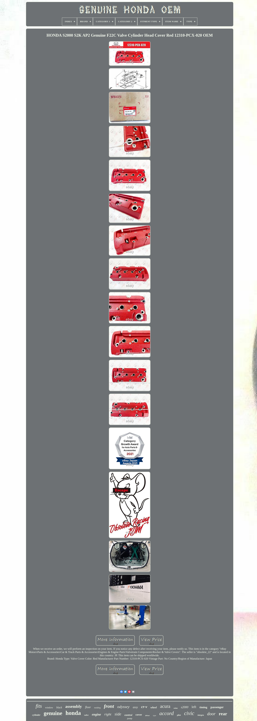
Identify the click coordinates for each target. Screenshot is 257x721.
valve (86, 715)
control (128, 715)
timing (203, 707)
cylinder (36, 715)
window (49, 707)
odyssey (123, 707)
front (109, 706)
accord (166, 713)
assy (135, 707)
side (118, 714)
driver (147, 715)
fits (39, 706)
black (59, 707)
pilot (179, 715)
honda (73, 713)
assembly (73, 706)
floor (88, 707)
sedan (176, 708)
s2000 (184, 707)
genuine (53, 713)
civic (189, 713)
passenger (217, 707)
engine (96, 714)
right (107, 714)
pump (129, 718)
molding (97, 708)
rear (223, 713)
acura (165, 706)
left (194, 707)
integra (201, 715)
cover (139, 714)
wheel (153, 707)
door (211, 713)
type (154, 715)
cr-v (144, 707)
